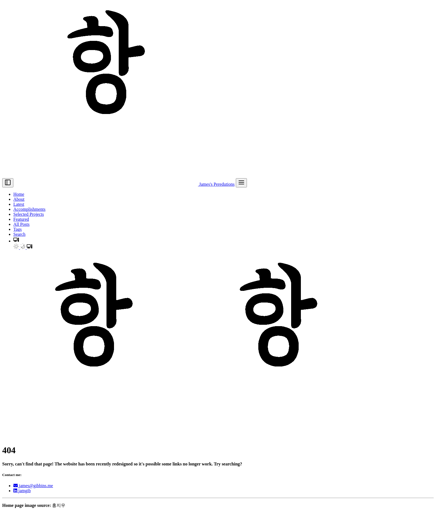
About (18, 199)
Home (18, 194)
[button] (16, 241)
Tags (17, 229)
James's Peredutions (124, 184)
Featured (21, 219)
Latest (18, 204)
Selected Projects (28, 214)
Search (19, 234)
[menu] (241, 182)
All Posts (21, 224)
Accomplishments (29, 209)
